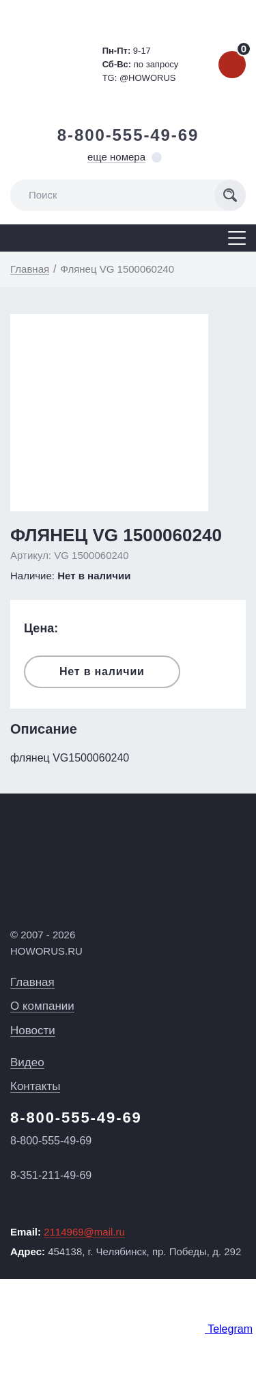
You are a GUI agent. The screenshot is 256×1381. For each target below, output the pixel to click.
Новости (32, 1030)
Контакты (35, 1086)
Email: (67, 1232)
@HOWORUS (147, 78)
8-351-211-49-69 (50, 1175)
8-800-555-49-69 (128, 135)
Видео (27, 1062)
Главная (32, 982)
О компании (42, 1006)
